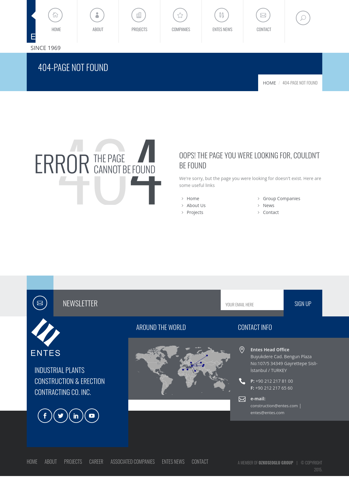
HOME (269, 89)
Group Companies (281, 204)
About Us (196, 211)
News (268, 211)
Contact (271, 218)
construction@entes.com (274, 411)
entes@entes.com (268, 418)
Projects (195, 218)
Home (193, 204)
